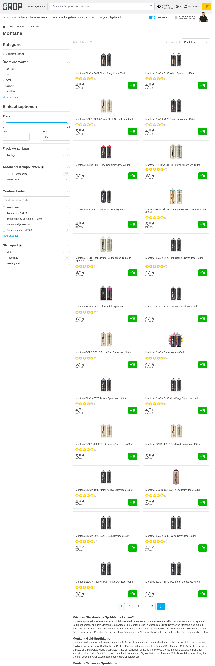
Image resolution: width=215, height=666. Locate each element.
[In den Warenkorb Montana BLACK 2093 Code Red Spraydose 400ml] (132, 175)
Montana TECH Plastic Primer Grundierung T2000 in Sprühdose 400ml (103, 259)
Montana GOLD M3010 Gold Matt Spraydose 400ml (172, 444)
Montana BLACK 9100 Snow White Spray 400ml (100, 209)
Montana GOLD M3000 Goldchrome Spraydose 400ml (104, 444)
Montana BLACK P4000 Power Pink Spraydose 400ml (104, 581)
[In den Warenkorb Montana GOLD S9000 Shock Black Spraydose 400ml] (132, 131)
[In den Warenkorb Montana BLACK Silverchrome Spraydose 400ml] (202, 318)
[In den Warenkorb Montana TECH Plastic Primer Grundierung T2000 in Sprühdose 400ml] (132, 272)
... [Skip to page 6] (145, 606)
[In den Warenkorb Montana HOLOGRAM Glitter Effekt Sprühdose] (132, 318)
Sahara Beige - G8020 (36, 224)
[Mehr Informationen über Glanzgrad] (20, 245)
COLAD (9, 85)
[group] (86, 78)
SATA (8, 80)
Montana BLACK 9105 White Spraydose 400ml (170, 73)
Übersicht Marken (18, 26)
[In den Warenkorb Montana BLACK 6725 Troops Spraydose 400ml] (132, 410)
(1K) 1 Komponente (36, 174)
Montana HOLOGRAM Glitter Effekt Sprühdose (100, 306)
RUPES (9, 69)
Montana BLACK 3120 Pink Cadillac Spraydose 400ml (174, 258)
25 (153, 607)
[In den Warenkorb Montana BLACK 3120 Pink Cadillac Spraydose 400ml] (202, 272)
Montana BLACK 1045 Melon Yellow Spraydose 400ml (104, 490)
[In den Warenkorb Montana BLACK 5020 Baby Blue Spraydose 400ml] (132, 548)
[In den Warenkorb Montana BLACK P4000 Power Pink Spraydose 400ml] (132, 593)
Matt (36, 252)
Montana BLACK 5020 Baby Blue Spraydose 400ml (102, 536)
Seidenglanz (36, 263)
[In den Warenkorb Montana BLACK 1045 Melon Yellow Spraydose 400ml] (132, 502)
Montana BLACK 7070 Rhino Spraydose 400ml (170, 119)
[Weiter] (161, 606)
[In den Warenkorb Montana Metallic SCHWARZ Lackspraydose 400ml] (202, 502)
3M (7, 74)
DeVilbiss (10, 91)
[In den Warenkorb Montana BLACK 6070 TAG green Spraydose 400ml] (202, 593)
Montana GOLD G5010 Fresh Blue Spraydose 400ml (103, 352)
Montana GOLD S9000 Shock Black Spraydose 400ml (104, 119)
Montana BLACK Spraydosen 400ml (164, 352)
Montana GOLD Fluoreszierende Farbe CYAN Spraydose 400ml (175, 210)
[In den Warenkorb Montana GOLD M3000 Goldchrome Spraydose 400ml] (132, 456)
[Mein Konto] (192, 6)
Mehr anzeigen (11, 97)
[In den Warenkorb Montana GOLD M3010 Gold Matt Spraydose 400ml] (202, 456)
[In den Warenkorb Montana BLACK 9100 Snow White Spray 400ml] (132, 224)
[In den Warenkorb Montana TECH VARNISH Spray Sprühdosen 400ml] (202, 175)
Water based (36, 179)
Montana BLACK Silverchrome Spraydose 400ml (171, 306)
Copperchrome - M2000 (36, 230)
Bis (45, 131)
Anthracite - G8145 (36, 213)
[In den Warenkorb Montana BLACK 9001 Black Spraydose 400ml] (132, 85)
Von (5, 131)
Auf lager (36, 155)
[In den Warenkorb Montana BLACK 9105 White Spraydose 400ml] (202, 85)
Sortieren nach (173, 42)
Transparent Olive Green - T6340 (36, 219)
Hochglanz (36, 258)
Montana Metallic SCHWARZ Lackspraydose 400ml (172, 490)
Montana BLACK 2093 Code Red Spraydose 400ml (102, 165)
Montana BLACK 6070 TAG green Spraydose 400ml (172, 581)
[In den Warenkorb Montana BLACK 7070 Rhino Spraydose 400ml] (202, 131)
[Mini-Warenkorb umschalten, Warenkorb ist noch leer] (206, 6)
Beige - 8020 (36, 207)
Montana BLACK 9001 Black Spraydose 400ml (100, 73)
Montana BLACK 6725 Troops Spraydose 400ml (100, 398)
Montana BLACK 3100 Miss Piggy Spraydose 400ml (173, 398)
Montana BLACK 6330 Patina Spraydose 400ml (170, 536)
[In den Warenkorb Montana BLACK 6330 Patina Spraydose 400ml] (202, 548)
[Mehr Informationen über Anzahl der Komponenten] (42, 167)
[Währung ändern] (178, 6)
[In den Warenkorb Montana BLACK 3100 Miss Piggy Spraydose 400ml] (202, 410)
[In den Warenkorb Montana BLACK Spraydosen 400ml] (202, 364)
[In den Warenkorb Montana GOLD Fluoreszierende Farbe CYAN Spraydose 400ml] (202, 224)
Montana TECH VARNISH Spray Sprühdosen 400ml (172, 165)
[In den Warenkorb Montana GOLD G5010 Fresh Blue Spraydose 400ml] (132, 364)
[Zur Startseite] (4, 26)
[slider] (5, 122)
